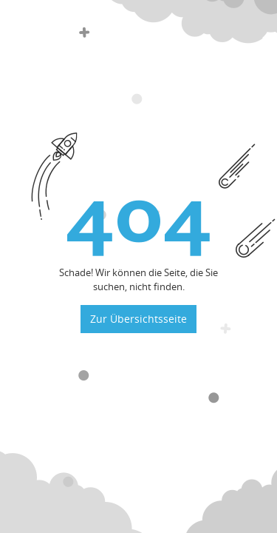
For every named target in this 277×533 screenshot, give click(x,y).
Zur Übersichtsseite (138, 319)
